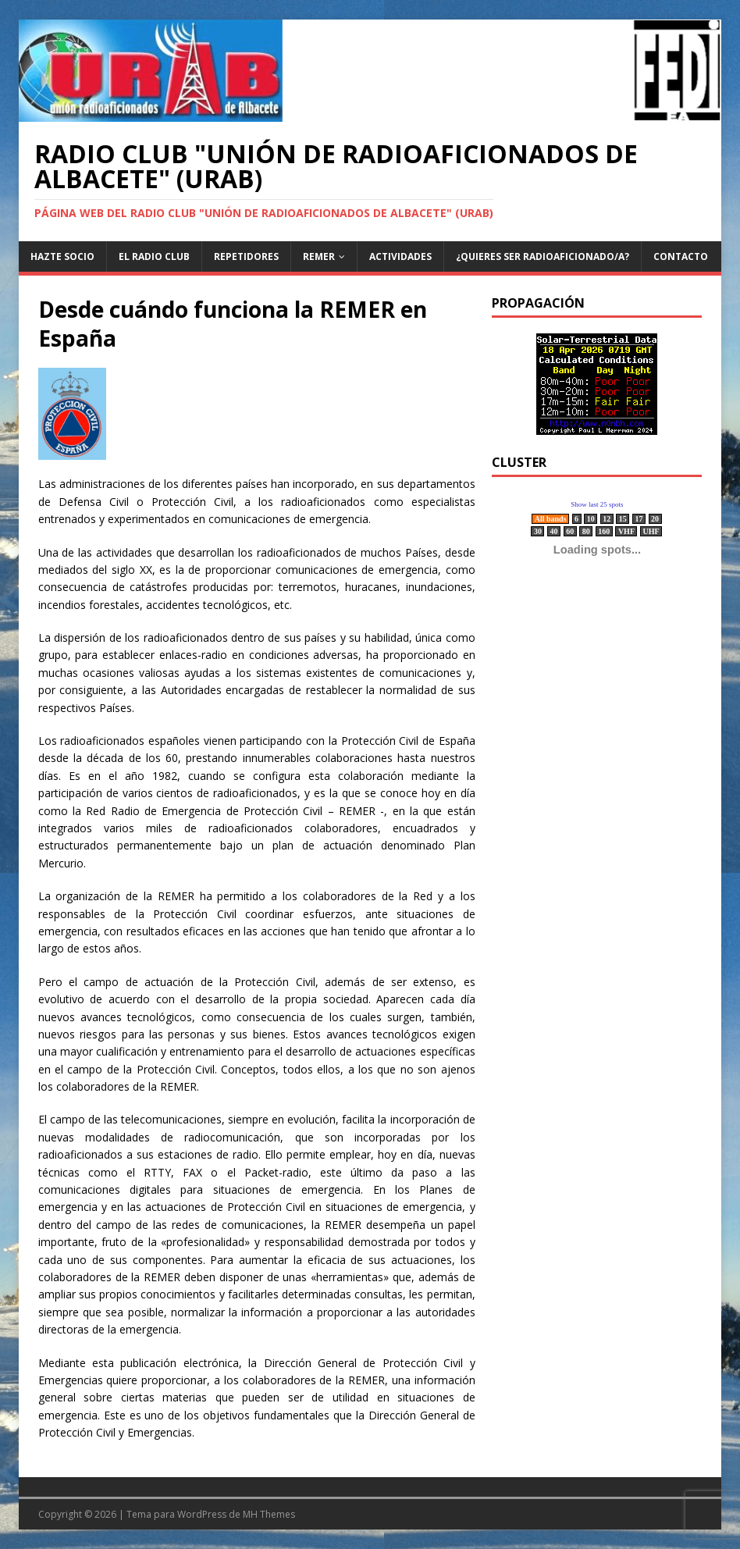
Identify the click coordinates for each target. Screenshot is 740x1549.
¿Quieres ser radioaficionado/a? (542, 256)
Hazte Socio (62, 256)
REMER (319, 256)
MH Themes (269, 1514)
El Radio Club (154, 256)
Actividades (400, 256)
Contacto (680, 256)
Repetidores (246, 256)
